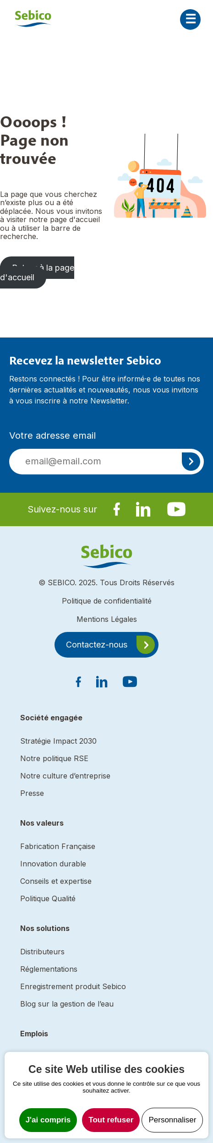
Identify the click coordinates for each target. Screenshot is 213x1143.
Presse (32, 793)
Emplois (34, 1033)
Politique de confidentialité (107, 600)
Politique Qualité (48, 898)
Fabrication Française (57, 846)
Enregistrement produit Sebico (73, 986)
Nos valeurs (42, 822)
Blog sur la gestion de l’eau (67, 1003)
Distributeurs (42, 951)
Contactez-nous (96, 644)
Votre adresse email (52, 435)
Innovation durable (53, 863)
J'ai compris (48, 1120)
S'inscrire (191, 461)
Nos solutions (45, 928)
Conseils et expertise (56, 881)
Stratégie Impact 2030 (58, 741)
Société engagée (51, 717)
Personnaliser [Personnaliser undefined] (172, 1120)
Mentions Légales (106, 619)
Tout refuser (110, 1120)
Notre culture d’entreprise (65, 775)
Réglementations (48, 969)
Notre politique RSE (54, 758)
